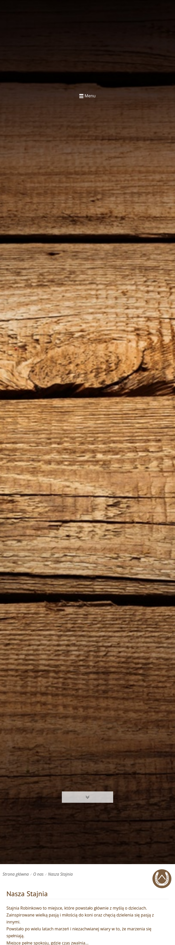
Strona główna (16, 874)
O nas (38, 874)
